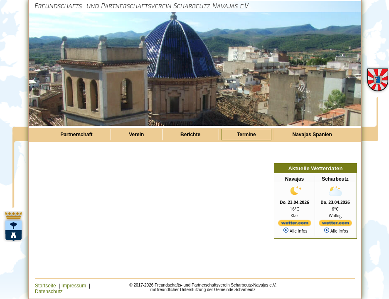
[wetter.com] (294, 224)
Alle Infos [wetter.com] (295, 231)
